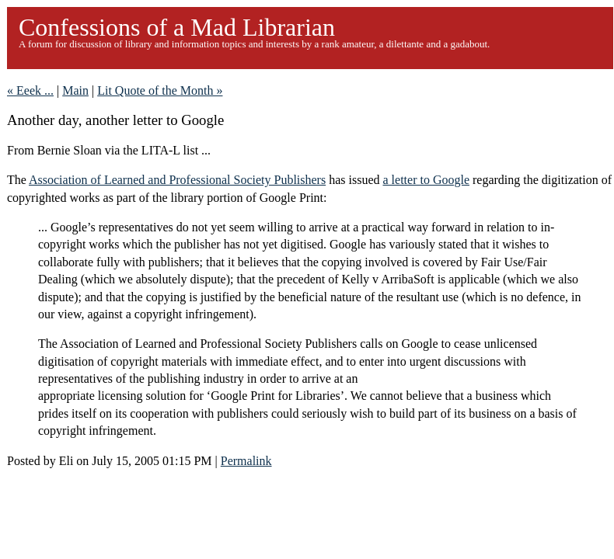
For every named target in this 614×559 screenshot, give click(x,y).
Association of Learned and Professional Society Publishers (177, 179)
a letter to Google (425, 179)
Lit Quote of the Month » (159, 90)
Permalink (246, 460)
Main (75, 90)
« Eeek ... (30, 90)
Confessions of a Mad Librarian (177, 27)
